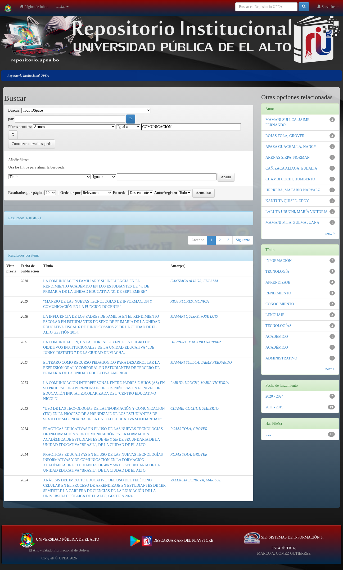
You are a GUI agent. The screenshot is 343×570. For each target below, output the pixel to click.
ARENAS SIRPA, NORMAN (287, 157)
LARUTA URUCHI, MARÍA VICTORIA (199, 383)
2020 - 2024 (274, 396)
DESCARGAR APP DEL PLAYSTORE (171, 540)
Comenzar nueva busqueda (32, 144)
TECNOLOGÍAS (278, 326)
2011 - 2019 (274, 407)
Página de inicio (34, 6)
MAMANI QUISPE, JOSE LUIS (194, 316)
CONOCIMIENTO (279, 304)
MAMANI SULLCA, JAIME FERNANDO (201, 362)
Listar (62, 6)
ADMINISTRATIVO (281, 358)
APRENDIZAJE (277, 282)
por (11, 119)
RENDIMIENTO (278, 293)
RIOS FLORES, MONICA (189, 301)
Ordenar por (70, 193)
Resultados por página (26, 193)
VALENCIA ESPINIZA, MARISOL (195, 480)
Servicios (328, 6)
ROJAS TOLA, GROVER (188, 429)
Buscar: (14, 110)
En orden (120, 193)
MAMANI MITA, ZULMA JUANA (292, 223)
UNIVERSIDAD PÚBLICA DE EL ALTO (59, 539)
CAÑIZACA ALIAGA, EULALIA (194, 281)
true (268, 434)
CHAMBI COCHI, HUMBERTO (194, 409)
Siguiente (243, 240)
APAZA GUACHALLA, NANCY (290, 147)
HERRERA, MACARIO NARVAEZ (195, 342)
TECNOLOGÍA (277, 271)
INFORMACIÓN (278, 261)
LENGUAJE (275, 315)
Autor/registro (165, 193)
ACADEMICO (276, 337)
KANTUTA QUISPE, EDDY (287, 201)
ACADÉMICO (276, 347)
